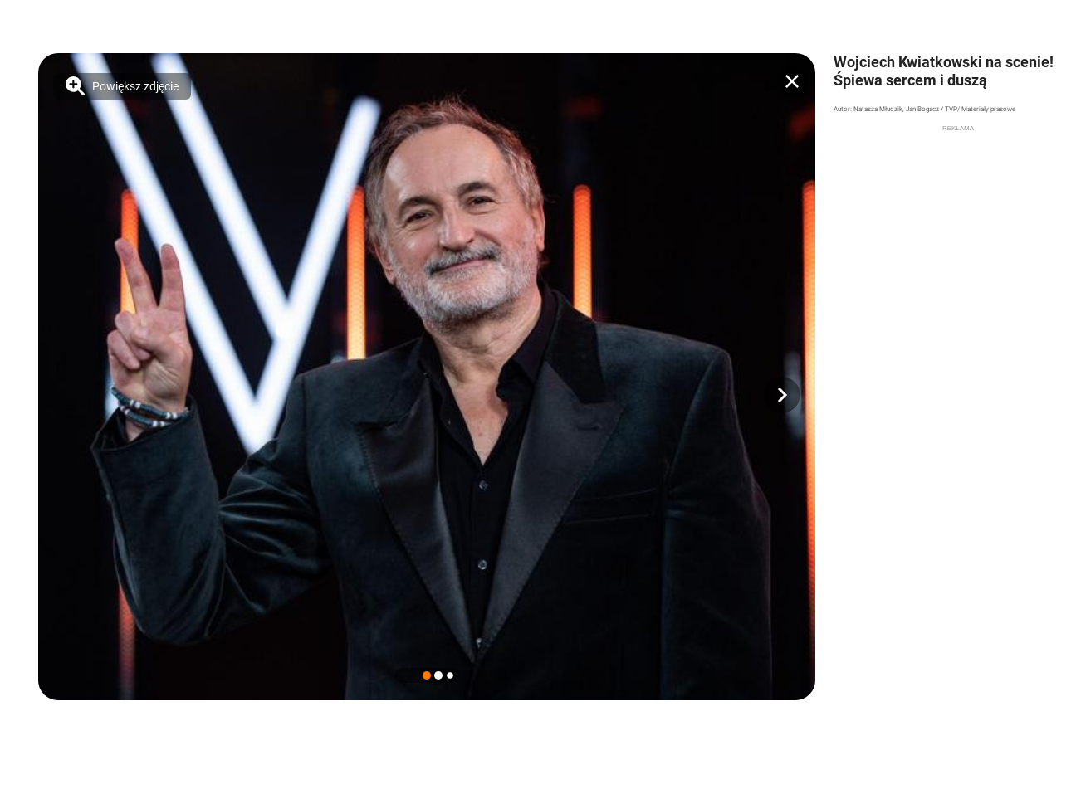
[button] (782, 395)
